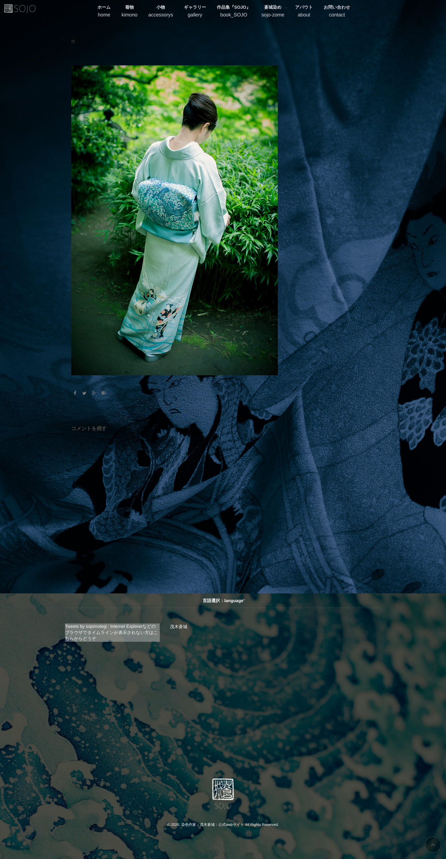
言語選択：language (223, 600)
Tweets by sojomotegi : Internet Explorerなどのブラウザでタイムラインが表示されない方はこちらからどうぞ (111, 632)
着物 (129, 12)
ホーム (104, 12)
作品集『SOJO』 (234, 12)
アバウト (304, 12)
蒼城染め (272, 12)
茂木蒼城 (178, 626)
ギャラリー (195, 12)
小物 (160, 12)
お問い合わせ (337, 12)
